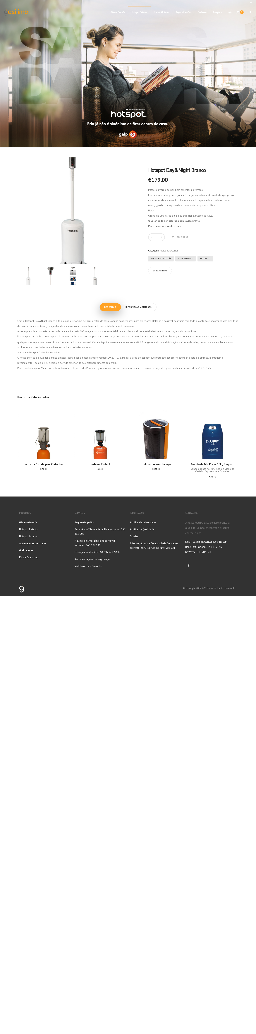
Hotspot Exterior (165, 158)
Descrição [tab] (110, 307)
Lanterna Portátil (100, 464)
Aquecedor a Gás (161, 258)
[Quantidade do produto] (157, 237)
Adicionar (182, 237)
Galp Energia (185, 258)
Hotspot (205, 258)
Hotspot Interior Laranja (156, 464)
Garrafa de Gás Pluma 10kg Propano (212, 464)
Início (151, 158)
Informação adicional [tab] (139, 307)
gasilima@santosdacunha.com (210, 541)
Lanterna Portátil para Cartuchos (43, 464)
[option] (28, 276)
